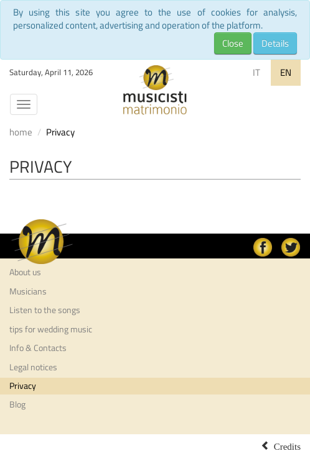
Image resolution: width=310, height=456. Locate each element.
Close (232, 43)
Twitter (290, 247)
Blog (17, 404)
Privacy (22, 386)
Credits (287, 445)
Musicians (28, 291)
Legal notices (33, 367)
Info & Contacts (38, 348)
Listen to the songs (44, 310)
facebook (262, 247)
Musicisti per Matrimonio (155, 90)
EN (285, 72)
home (20, 132)
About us (25, 272)
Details (275, 43)
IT (256, 72)
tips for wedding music (50, 329)
